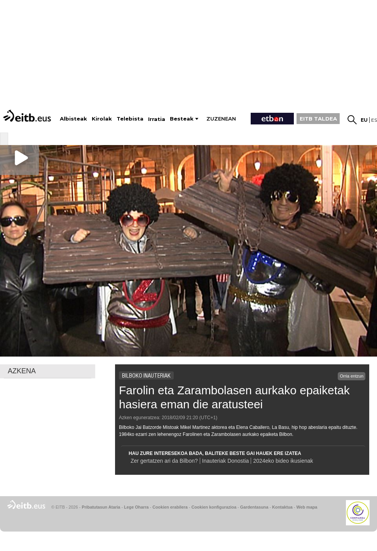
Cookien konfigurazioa (213, 507)
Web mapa (306, 507)
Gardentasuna (254, 507)
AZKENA (22, 371)
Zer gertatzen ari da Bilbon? (164, 461)
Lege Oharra (136, 507)
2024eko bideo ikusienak (283, 461)
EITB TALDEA (318, 118)
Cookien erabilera (170, 507)
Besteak (182, 119)
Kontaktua (282, 507)
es (374, 120)
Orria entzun (351, 376)
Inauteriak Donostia (225, 461)
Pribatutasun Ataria (101, 507)
